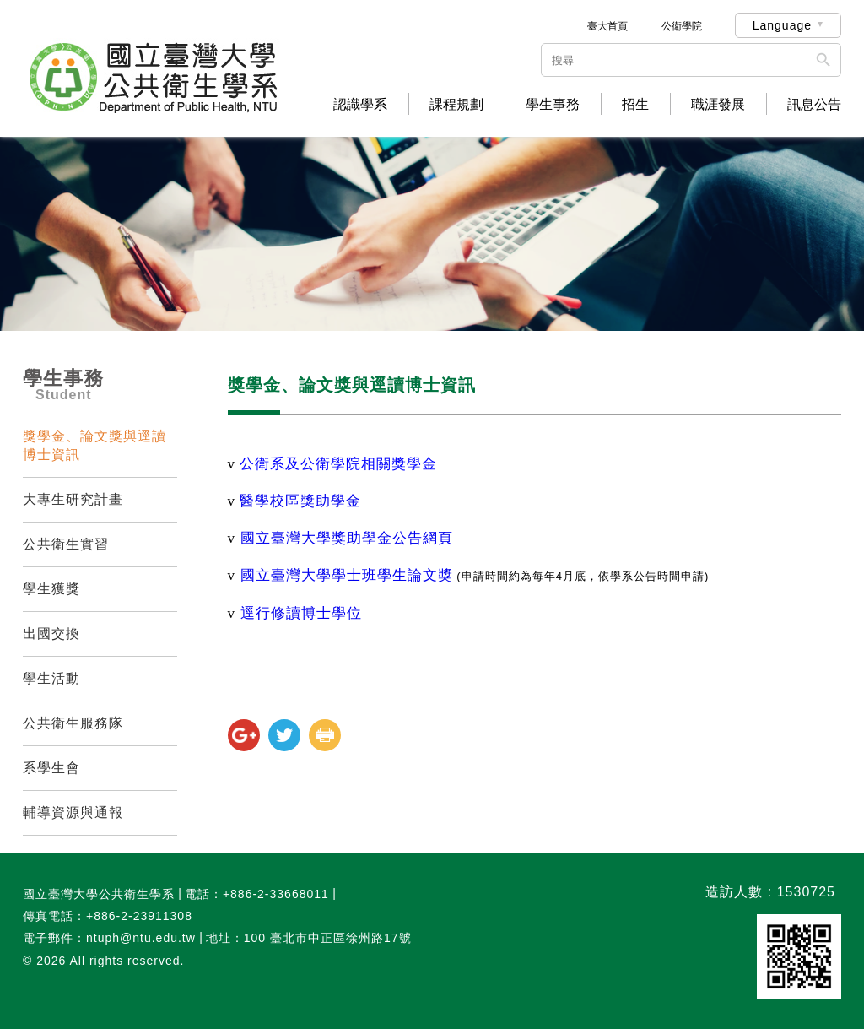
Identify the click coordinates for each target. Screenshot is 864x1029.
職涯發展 (718, 104)
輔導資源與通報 (73, 812)
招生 (635, 104)
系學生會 (51, 768)
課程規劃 (456, 104)
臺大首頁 (607, 26)
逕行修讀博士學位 (301, 613)
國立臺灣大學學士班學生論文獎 (346, 575)
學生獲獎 (51, 589)
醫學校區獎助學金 (300, 501)
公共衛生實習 (66, 544)
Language (782, 25)
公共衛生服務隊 (73, 723)
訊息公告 (814, 104)
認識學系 (360, 104)
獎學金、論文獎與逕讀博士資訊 (94, 445)
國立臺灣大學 (346, 538)
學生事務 (553, 104)
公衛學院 (682, 26)
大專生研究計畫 (73, 499)
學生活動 (51, 678)
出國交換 (51, 633)
